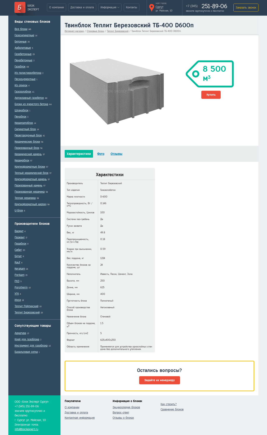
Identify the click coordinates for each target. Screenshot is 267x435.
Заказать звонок (246, 7)
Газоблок (20, 66)
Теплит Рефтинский (26, 306)
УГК (17, 293)
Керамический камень (28, 154)
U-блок (19, 210)
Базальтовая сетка (26, 351)
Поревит (20, 237)
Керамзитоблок (24, 122)
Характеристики (79, 154)
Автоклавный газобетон (29, 97)
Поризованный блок (27, 148)
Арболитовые (23, 47)
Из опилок (21, 85)
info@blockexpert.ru (26, 429)
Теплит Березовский (27, 312)
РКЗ (17, 281)
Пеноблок (20, 116)
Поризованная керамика (30, 191)
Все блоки (21, 29)
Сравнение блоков (172, 409)
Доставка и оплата (82, 7)
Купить (211, 94)
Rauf (17, 262)
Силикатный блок (25, 129)
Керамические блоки (27, 141)
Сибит (18, 249)
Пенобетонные (23, 60)
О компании (56, 7)
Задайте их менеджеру (159, 380)
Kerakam (20, 268)
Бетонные (20, 41)
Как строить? (169, 404)
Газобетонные (23, 54)
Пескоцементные (25, 79)
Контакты (131, 7)
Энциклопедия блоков (126, 407)
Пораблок (20, 243)
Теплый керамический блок (31, 173)
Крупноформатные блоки (30, 166)
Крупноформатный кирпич (30, 204)
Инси (18, 300)
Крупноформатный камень (31, 179)
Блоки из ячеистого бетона (31, 104)
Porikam (19, 275)
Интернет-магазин (74, 31)
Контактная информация (80, 417)
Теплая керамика (25, 198)
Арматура (20, 333)
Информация (108, 7)
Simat (18, 256)
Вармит (19, 231)
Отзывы (116, 154)
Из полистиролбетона (28, 72)
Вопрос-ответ (121, 412)
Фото (100, 154)
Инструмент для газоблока (31, 345)
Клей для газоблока (27, 339)
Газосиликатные (24, 35)
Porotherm (21, 287)
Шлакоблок (21, 110)
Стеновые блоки (95, 31)
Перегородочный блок (28, 135)
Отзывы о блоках (123, 417)
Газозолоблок (23, 91)
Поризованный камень (28, 185)
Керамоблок (22, 160)
